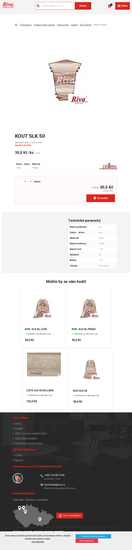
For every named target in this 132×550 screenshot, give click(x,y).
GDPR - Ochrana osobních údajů (31, 433)
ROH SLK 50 (80, 390)
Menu (125, 5)
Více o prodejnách (72, 515)
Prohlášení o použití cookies (29, 443)
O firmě (18, 455)
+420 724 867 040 (54, 474)
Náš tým (19, 459)
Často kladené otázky (26, 438)
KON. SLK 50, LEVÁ (36, 328)
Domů (18, 423)
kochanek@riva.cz (54, 484)
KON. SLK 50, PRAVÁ (84, 328)
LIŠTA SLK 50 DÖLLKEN (40, 390)
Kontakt (19, 428)
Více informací (37, 542)
